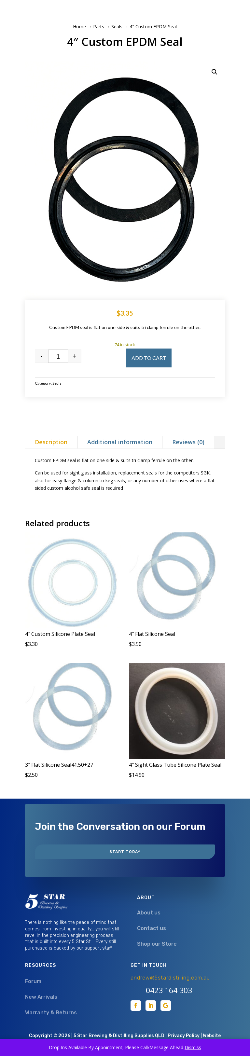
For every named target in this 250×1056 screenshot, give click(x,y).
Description (51, 442)
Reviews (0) (188, 442)
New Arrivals (41, 997)
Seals (116, 26)
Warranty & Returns (51, 1012)
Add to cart (149, 358)
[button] (214, 72)
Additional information (119, 442)
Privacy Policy (184, 1035)
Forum (33, 981)
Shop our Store (157, 944)
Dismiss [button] (193, 1047)
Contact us (151, 928)
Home (79, 26)
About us (148, 913)
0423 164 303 (169, 990)
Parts (98, 26)
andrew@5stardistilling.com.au (170, 978)
